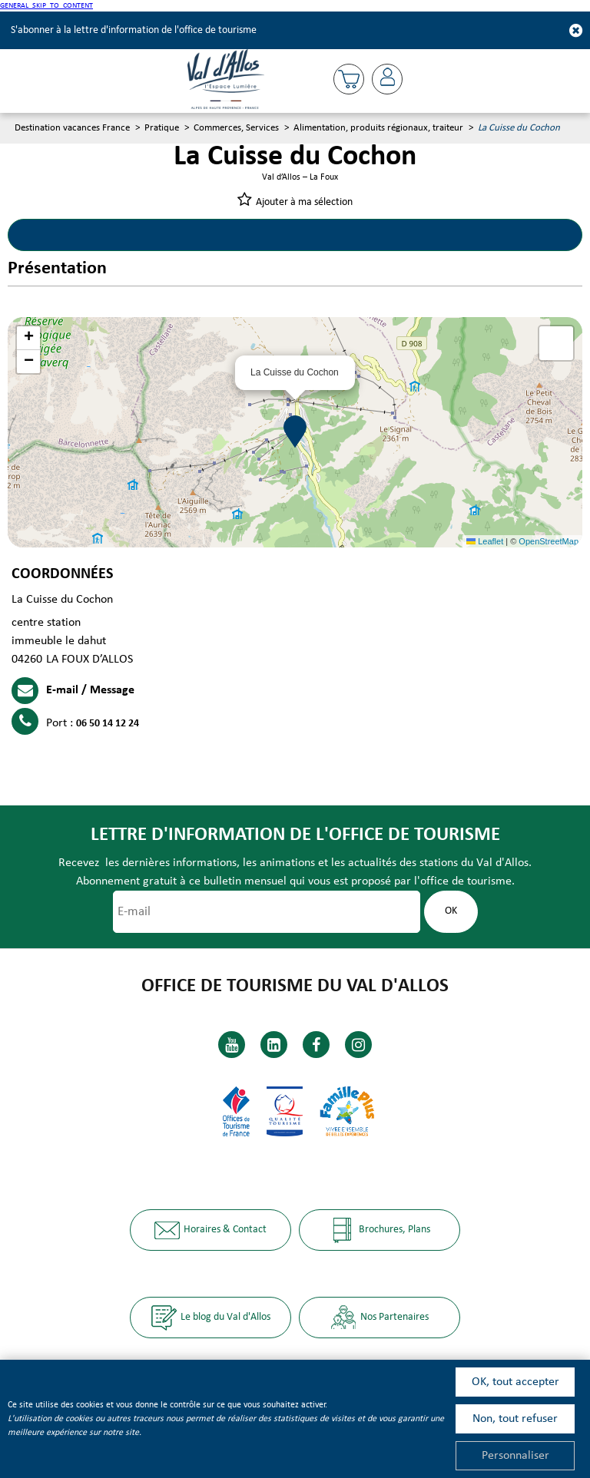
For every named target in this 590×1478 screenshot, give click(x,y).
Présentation (151, 235)
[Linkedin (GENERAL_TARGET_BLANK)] (273, 1044)
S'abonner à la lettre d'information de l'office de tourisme (134, 30)
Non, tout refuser (515, 1419)
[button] (348, 79)
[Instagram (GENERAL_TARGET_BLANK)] (358, 1044)
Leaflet (484, 541)
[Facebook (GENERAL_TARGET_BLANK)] (316, 1044)
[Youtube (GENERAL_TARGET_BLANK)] (231, 1044)
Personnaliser (515, 1456)
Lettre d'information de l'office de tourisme (295, 835)
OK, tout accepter (515, 1382)
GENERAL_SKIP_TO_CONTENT (46, 6)
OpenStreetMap (548, 541)
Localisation (438, 235)
